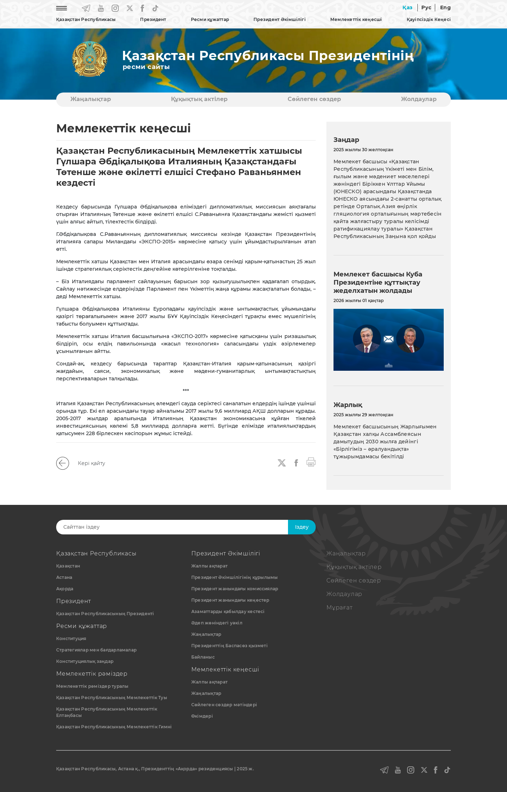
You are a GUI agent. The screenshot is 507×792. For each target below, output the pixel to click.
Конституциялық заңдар (84, 661)
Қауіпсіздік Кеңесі (429, 19)
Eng (445, 7)
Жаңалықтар (90, 99)
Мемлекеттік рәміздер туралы (92, 686)
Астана (64, 577)
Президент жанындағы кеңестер (230, 600)
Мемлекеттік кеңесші (356, 19)
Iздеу (302, 527)
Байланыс (203, 657)
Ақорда (64, 588)
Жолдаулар (419, 99)
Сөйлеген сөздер (314, 99)
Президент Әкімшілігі (279, 19)
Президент (153, 19)
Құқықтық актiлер (199, 99)
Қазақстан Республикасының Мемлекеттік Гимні (114, 726)
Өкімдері (202, 716)
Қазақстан (68, 566)
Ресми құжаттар (210, 19)
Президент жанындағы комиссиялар (234, 588)
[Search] (177, 527)
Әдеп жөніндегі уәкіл (216, 622)
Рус (426, 7)
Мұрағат (339, 607)
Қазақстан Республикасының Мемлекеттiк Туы (111, 697)
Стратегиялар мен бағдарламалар (96, 650)
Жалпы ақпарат (209, 566)
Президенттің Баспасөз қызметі (229, 645)
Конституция (71, 638)
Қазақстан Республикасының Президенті (105, 613)
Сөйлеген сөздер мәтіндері (224, 704)
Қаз (407, 7)
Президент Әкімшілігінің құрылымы (234, 577)
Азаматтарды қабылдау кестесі (228, 611)
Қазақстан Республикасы (86, 19)
